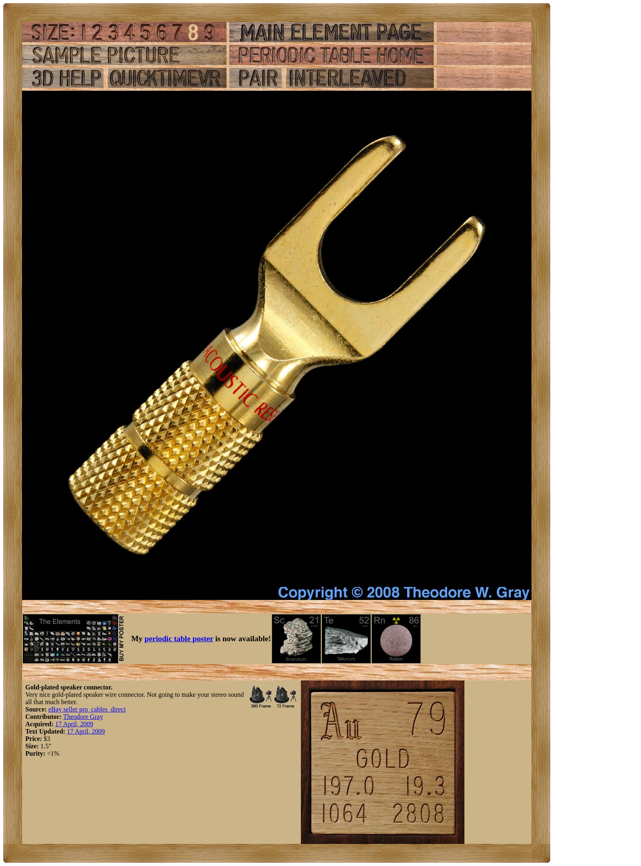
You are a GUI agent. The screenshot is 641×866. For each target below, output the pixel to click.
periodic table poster (179, 638)
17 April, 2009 (74, 724)
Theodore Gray (83, 716)
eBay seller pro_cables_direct (87, 709)
